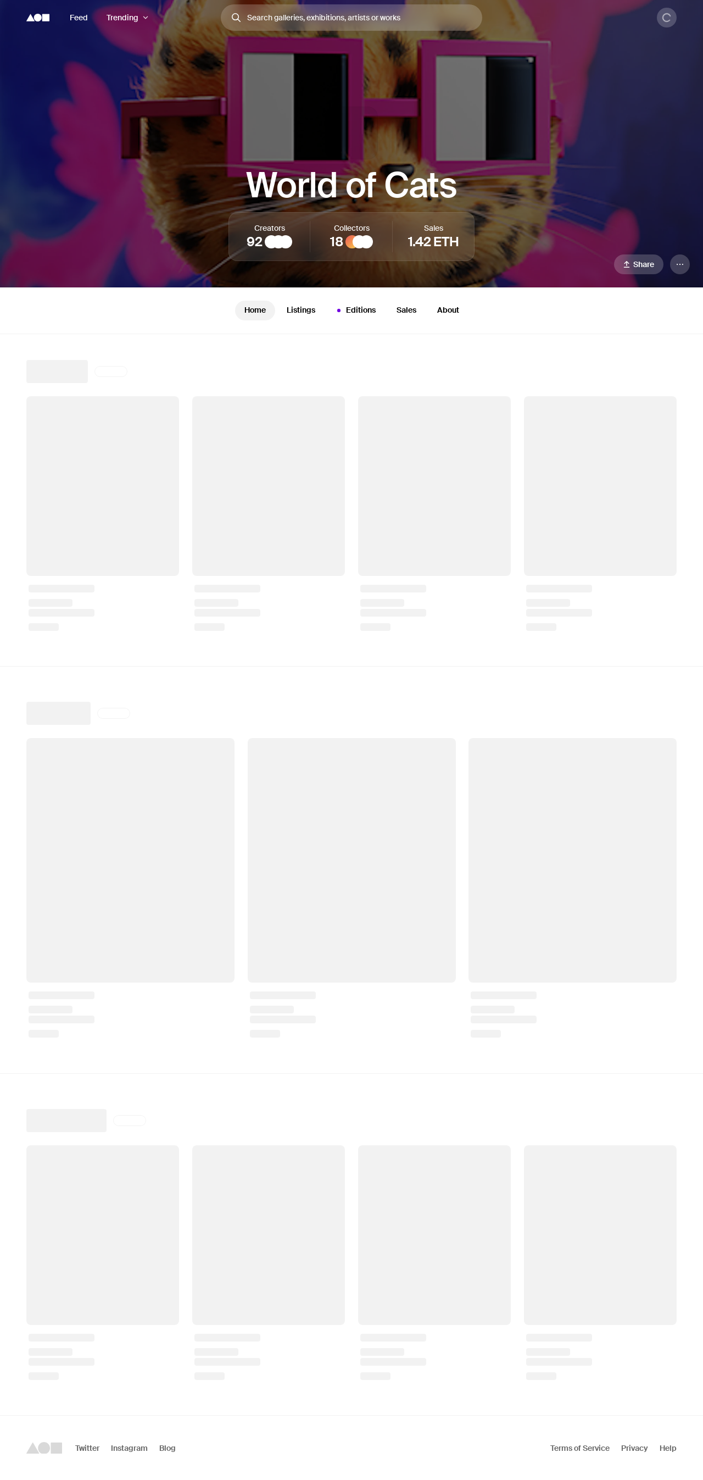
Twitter (87, 1448)
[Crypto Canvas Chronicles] (359, 241)
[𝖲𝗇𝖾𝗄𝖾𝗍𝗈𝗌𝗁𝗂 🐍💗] (366, 241)
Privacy (634, 1448)
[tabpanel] (351, 875)
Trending (122, 18)
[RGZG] (285, 241)
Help (668, 1448)
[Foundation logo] (37, 17)
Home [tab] (255, 310)
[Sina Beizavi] (271, 241)
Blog (167, 1448)
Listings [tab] (301, 310)
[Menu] (680, 264)
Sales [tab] (406, 310)
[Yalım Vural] (278, 241)
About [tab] (448, 310)
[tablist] (351, 310)
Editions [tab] (355, 310)
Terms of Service (580, 1448)
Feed (79, 18)
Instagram (129, 1448)
